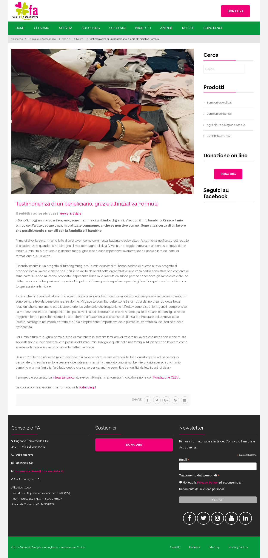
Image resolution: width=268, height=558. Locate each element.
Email (184, 460)
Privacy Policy (207, 482)
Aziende (166, 28)
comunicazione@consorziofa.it (39, 471)
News (64, 213)
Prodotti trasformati (219, 136)
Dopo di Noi (212, 28)
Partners (194, 547)
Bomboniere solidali (219, 102)
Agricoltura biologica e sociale (226, 125)
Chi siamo (41, 28)
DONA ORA (235, 11)
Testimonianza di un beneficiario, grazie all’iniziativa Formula (87, 204)
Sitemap (214, 547)
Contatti (175, 547)
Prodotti (143, 28)
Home (20, 28)
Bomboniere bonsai (219, 113)
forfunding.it (87, 387)
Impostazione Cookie (73, 547)
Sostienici (117, 28)
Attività (65, 28)
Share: (137, 399)
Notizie (188, 28)
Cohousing (91, 28)
